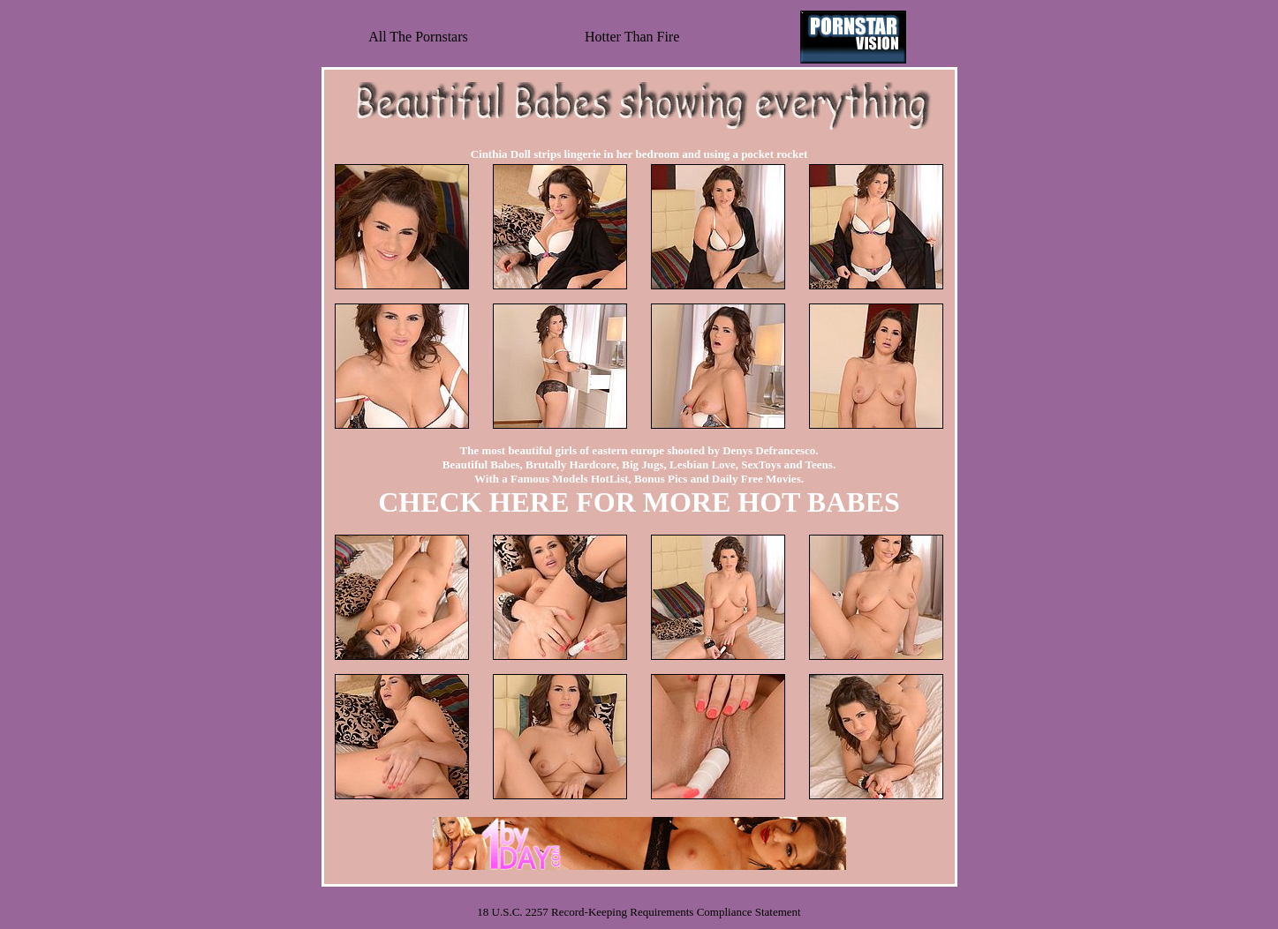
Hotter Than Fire (632, 36)
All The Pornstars (418, 36)
